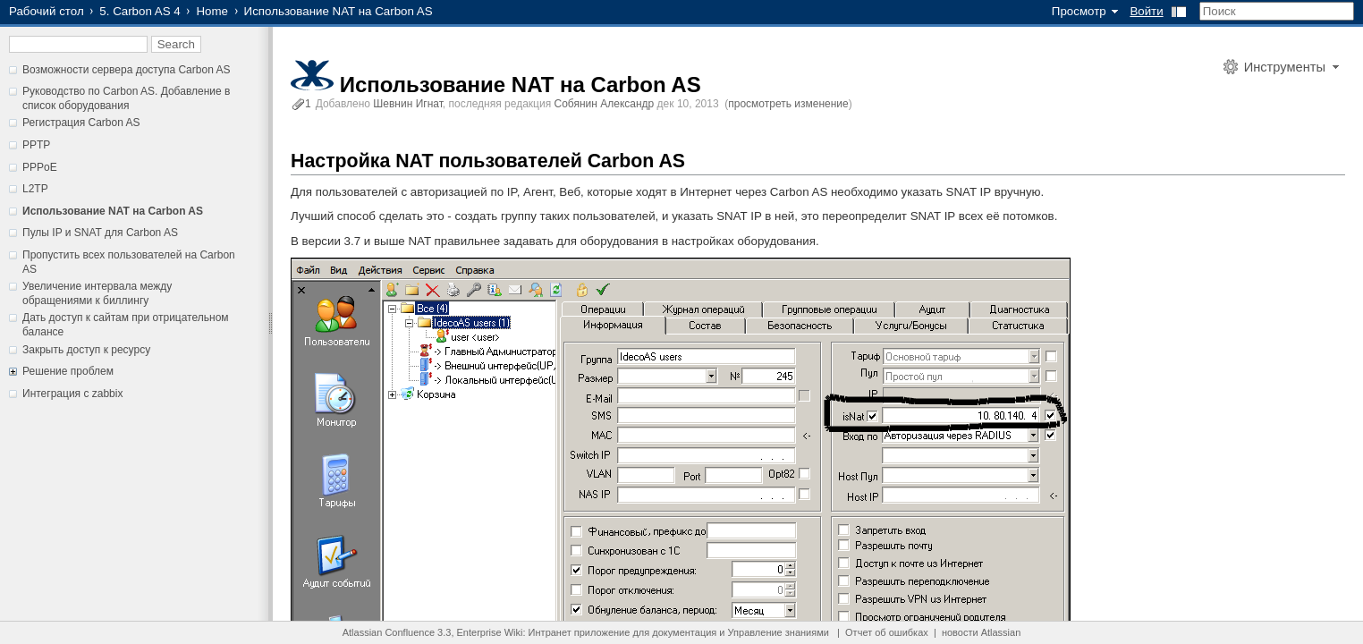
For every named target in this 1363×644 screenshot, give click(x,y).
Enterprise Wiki (490, 632)
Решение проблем (68, 371)
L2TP (35, 188)
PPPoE (39, 167)
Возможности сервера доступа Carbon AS (126, 70)
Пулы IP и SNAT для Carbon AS (100, 232)
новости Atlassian (981, 632)
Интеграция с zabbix (72, 393)
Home (212, 11)
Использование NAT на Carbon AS (112, 211)
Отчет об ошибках (886, 632)
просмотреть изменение (788, 103)
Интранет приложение (580, 632)
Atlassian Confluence (389, 632)
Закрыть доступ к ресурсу (86, 349)
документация (684, 632)
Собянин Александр (605, 103)
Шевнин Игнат (408, 103)
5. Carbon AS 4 (139, 11)
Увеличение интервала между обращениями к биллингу (97, 293)
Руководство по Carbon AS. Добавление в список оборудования (126, 98)
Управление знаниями (778, 632)
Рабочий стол (46, 11)
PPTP (36, 145)
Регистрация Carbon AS (81, 122)
